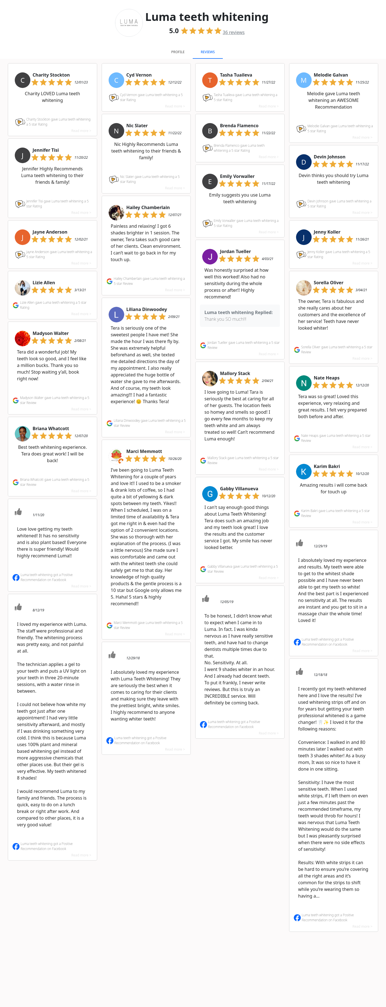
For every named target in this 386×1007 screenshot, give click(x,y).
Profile (178, 52)
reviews (234, 32)
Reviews (208, 52)
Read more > (81, 130)
